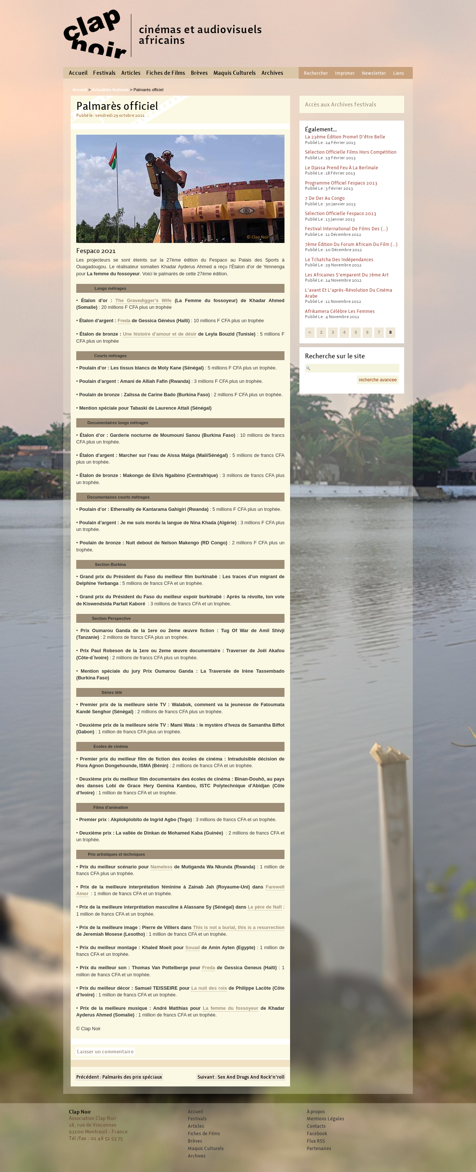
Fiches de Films (165, 73)
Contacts (316, 1126)
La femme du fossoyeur (230, 1008)
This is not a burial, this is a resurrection (238, 927)
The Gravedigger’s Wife (143, 300)
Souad (193, 947)
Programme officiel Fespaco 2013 (341, 183)
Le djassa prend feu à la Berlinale (341, 167)
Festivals (104, 73)
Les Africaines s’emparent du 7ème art (347, 275)
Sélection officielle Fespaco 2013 (340, 213)
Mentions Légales (325, 1119)
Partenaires (319, 1149)
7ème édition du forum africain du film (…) (351, 244)
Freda (124, 320)
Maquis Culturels (234, 73)
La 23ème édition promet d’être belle (345, 137)
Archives (272, 73)
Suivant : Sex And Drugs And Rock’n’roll (240, 1077)
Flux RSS (316, 1141)
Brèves (199, 73)
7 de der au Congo (325, 198)
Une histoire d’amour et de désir (160, 334)
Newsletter (374, 73)
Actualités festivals (110, 89)
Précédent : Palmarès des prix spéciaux (119, 1077)
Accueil (78, 73)
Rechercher (316, 73)
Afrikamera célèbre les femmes (340, 311)
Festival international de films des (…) (346, 228)
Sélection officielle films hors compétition (350, 152)
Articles (131, 73)
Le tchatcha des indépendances (339, 259)
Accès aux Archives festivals (340, 104)
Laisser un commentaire (105, 1051)
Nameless (162, 867)
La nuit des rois (209, 988)
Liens (398, 73)
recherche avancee (378, 379)
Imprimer (345, 73)
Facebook (317, 1134)
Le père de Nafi (265, 907)
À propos (316, 1112)
